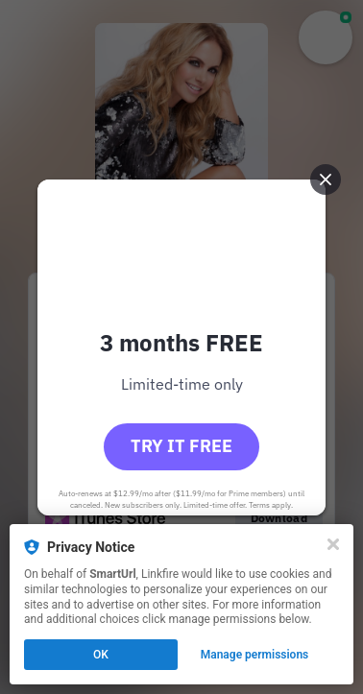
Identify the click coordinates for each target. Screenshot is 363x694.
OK (101, 654)
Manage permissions (255, 654)
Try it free (181, 446)
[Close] (333, 544)
